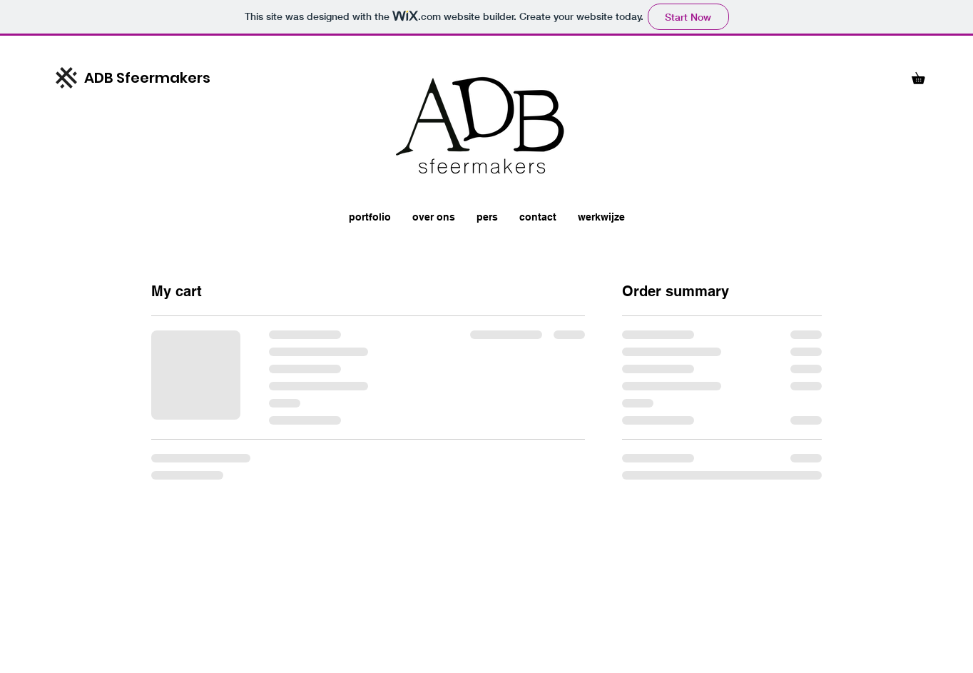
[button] (924, 76)
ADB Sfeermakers (147, 78)
